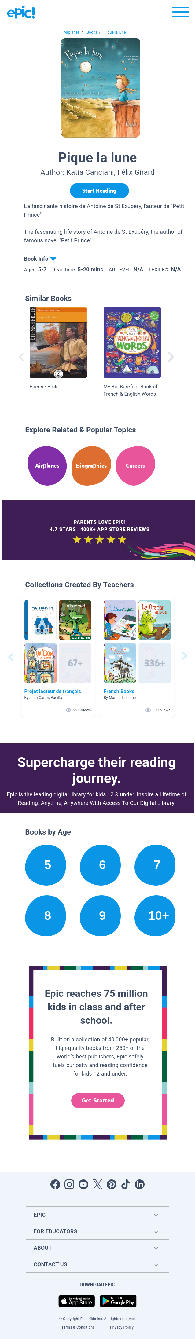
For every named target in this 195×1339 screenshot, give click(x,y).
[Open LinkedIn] (140, 1184)
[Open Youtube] (83, 1184)
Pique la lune (115, 32)
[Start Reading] (99, 190)
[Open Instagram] (69, 1184)
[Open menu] (180, 13)
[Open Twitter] (97, 1184)
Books (91, 32)
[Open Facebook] (55, 1184)
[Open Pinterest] (111, 1184)
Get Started (98, 1100)
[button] (57, 657)
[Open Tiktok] (126, 1184)
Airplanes (72, 32)
